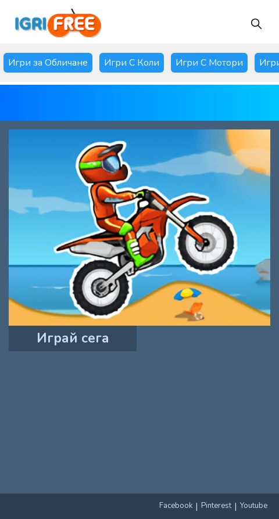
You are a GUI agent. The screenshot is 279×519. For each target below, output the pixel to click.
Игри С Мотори (209, 62)
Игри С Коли (131, 62)
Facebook (175, 505)
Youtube (253, 505)
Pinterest (216, 505)
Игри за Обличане (48, 62)
